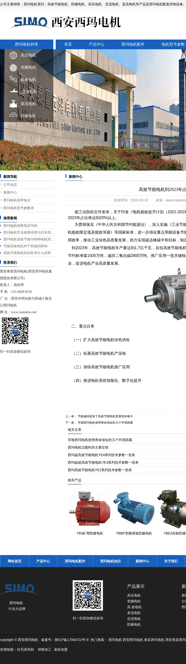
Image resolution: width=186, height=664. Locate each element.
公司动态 (10, 185)
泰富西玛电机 (154, 640)
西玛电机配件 (133, 44)
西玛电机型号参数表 (18, 208)
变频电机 (28, 67)
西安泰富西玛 (175, 640)
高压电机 (28, 55)
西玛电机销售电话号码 (20, 226)
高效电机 (28, 79)
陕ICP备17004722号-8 (72, 640)
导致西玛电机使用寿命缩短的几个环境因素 (105, 422)
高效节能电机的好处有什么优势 (27, 253)
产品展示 (136, 586)
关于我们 (171, 561)
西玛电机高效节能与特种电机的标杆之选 (28, 239)
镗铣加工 (44, 649)
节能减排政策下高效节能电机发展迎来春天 (105, 416)
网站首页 (14, 561)
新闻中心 (10, 192)
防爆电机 (28, 116)
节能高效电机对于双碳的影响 (25, 246)
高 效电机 (134, 607)
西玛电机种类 (26, 44)
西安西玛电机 (133, 640)
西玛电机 (115, 640)
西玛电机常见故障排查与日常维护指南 (28, 232)
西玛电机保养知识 (17, 200)
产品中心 (96, 44)
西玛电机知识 (110, 561)
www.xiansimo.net (24, 312)
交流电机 (29, 92)
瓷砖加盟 (61, 649)
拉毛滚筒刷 (25, 649)
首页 (68, 44)
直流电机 (28, 104)
